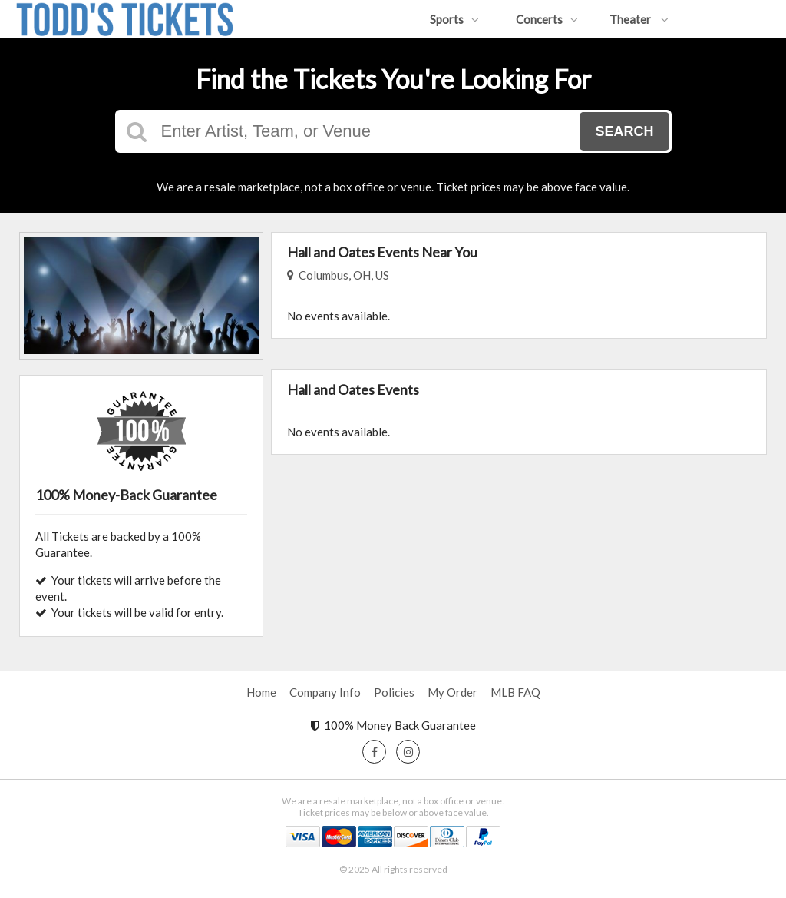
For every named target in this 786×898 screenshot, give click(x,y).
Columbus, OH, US (338, 275)
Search (624, 131)
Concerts (547, 19)
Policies (394, 692)
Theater (639, 19)
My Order (452, 692)
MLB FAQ (515, 692)
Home (261, 692)
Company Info (325, 692)
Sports (454, 19)
